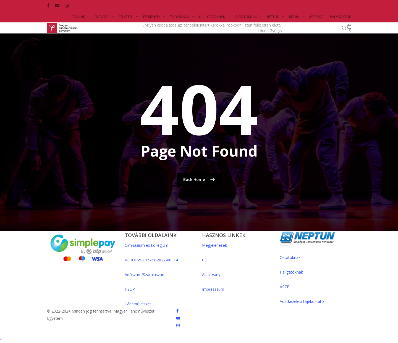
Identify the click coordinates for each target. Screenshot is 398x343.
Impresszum (213, 289)
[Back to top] (199, 339)
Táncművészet (138, 303)
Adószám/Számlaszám (145, 274)
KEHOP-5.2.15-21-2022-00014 (151, 260)
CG (204, 260)
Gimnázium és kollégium (146, 245)
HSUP (130, 289)
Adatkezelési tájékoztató (302, 301)
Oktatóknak (290, 257)
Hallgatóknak (291, 272)
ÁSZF (284, 286)
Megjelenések (214, 245)
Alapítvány (211, 274)
